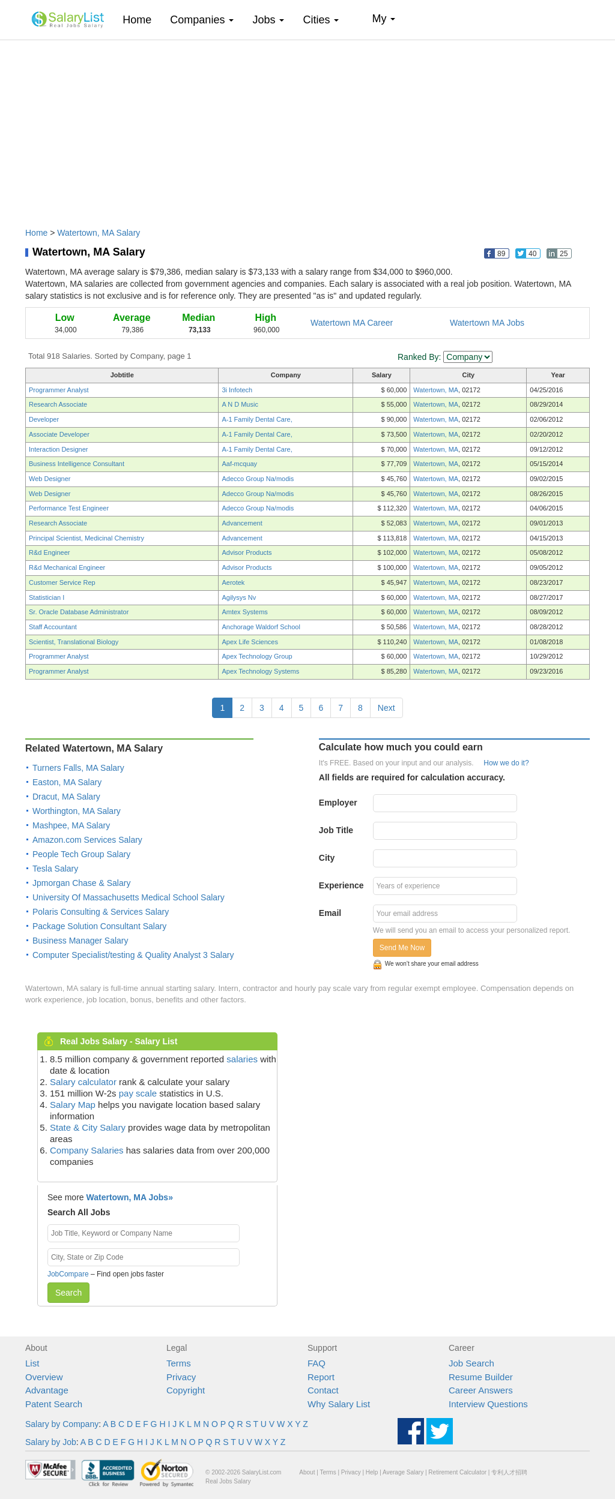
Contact (323, 1390)
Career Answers (481, 1390)
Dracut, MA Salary (66, 796)
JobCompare (68, 1274)
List (32, 1363)
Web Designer (50, 478)
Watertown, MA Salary (98, 233)
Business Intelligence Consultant (76, 463)
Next (386, 708)
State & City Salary (88, 1127)
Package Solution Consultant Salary (99, 926)
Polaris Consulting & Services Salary (100, 912)
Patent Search (53, 1404)
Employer (338, 802)
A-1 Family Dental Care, (257, 419)
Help (372, 1472)
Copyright (185, 1390)
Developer (44, 419)
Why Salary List (339, 1404)
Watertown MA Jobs (487, 323)
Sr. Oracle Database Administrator (79, 611)
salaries (242, 1059)
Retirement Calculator (457, 1472)
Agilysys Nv (239, 597)
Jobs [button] (268, 20)
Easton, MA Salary (66, 782)
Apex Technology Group (257, 656)
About (307, 1472)
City (327, 858)
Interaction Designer (58, 449)
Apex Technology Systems (260, 671)
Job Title (336, 830)
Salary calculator (83, 1082)
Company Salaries (87, 1150)
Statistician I (46, 597)
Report (321, 1377)
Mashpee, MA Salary (71, 825)
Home (141, 19)
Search (68, 1292)
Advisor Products (246, 552)
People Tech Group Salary (81, 854)
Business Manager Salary (80, 940)
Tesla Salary (55, 868)
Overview (44, 1377)
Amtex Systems (244, 611)
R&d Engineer (49, 552)
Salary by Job (50, 1442)
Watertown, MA (435, 389)
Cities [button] (321, 20)
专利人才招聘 (509, 1472)
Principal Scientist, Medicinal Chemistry (86, 538)
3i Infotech (237, 389)
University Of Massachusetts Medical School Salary (128, 897)
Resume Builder (481, 1377)
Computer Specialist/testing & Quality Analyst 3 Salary (133, 955)
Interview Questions (488, 1404)
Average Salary (403, 1472)
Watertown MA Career (352, 323)
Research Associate (58, 404)
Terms (178, 1363)
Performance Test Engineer (69, 508)
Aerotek (233, 582)
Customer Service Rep (62, 582)
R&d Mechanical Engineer (67, 567)
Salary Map (72, 1105)
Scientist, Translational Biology (73, 641)
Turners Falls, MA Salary (78, 768)
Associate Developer (59, 434)
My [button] (383, 19)
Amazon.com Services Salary (87, 840)
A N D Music (240, 404)
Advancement (242, 523)
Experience (341, 885)
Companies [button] (202, 20)
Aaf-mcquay (239, 463)
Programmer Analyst (59, 389)
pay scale (138, 1093)
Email (330, 913)
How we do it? (506, 763)
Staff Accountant (53, 626)
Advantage (46, 1390)
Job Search (471, 1363)
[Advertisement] (307, 128)
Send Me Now (402, 948)
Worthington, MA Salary (76, 811)
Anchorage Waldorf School (261, 626)
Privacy (181, 1377)
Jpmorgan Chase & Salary (81, 883)
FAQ (317, 1363)
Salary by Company (61, 1424)
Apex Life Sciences (250, 641)
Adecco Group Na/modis (258, 478)
